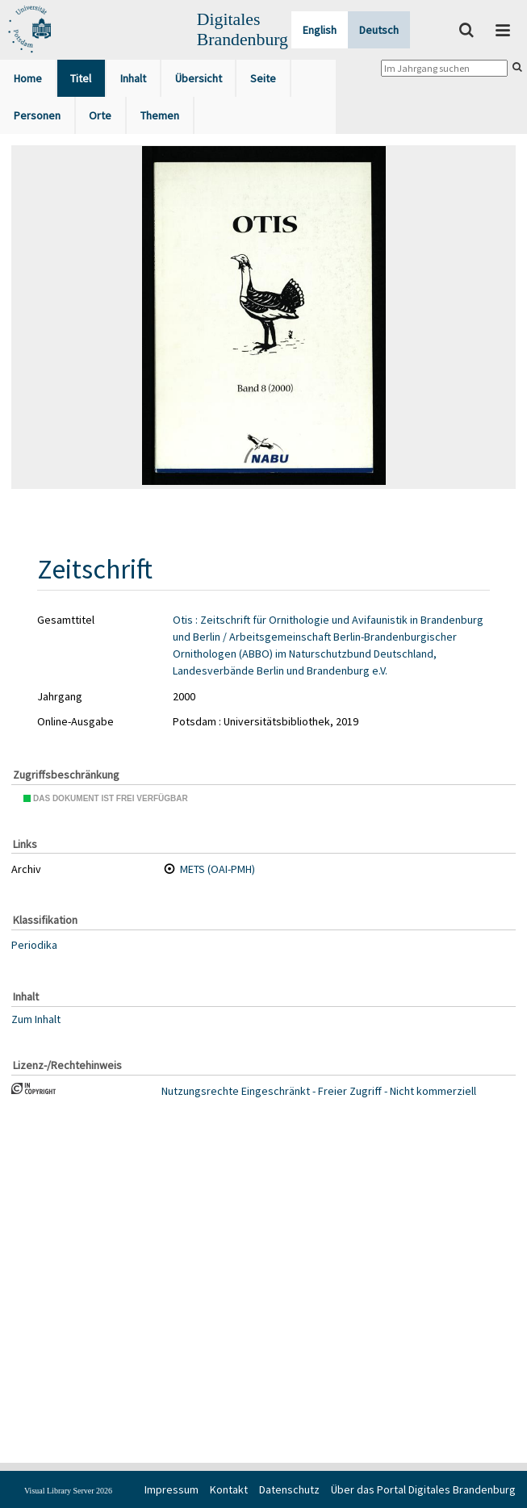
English (320, 30)
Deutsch (379, 30)
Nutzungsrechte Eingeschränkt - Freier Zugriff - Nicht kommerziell (318, 1091)
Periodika (34, 945)
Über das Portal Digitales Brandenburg (423, 1489)
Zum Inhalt (36, 1019)
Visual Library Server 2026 (68, 1490)
